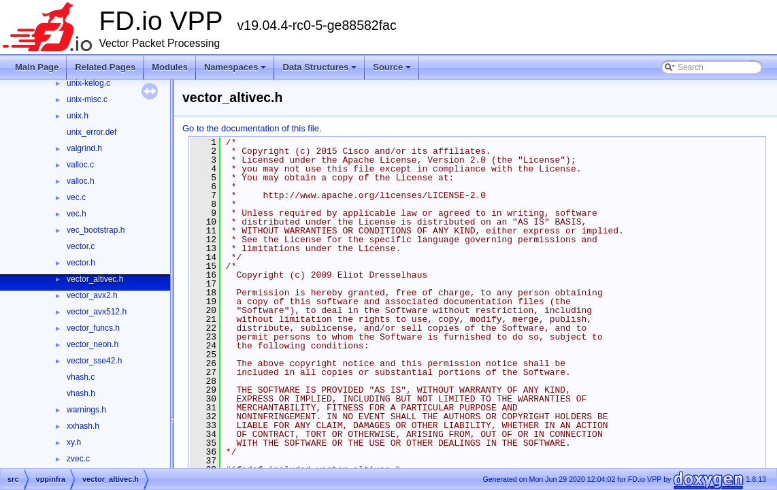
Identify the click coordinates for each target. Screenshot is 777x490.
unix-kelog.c (88, 83)
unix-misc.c (87, 99)
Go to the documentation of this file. (252, 128)
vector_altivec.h (95, 279)
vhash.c (81, 377)
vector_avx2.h (92, 295)
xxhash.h (83, 426)
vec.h (76, 213)
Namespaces (236, 71)
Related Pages (105, 67)
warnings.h (86, 409)
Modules (170, 67)
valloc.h (81, 181)
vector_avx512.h (97, 311)
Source (393, 71)
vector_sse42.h (94, 360)
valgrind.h (84, 148)
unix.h (77, 115)
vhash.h (81, 393)
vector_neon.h (92, 344)
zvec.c (78, 458)
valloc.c (80, 164)
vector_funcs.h (93, 328)
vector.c (81, 246)
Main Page (37, 67)
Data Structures (320, 71)
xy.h (74, 442)
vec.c (76, 197)
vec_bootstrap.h (96, 230)
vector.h (81, 262)
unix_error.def (91, 132)
